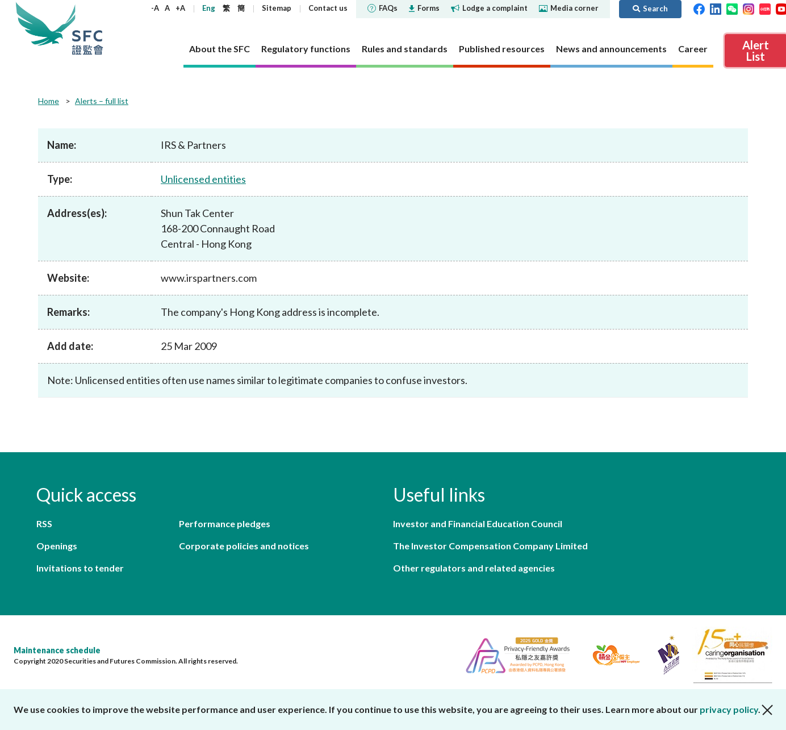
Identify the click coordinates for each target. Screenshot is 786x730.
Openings (56, 545)
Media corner (569, 7)
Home (48, 101)
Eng (208, 7)
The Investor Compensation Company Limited (490, 545)
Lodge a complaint (489, 7)
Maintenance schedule (57, 650)
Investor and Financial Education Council (477, 523)
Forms (424, 7)
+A (180, 7)
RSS (44, 523)
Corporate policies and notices (244, 545)
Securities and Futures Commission (87, 28)
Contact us (328, 7)
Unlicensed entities (203, 179)
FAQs (382, 7)
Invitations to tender (80, 567)
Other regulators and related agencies (474, 567)
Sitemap (276, 7)
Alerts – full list (101, 101)
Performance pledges (224, 523)
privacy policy (729, 709)
